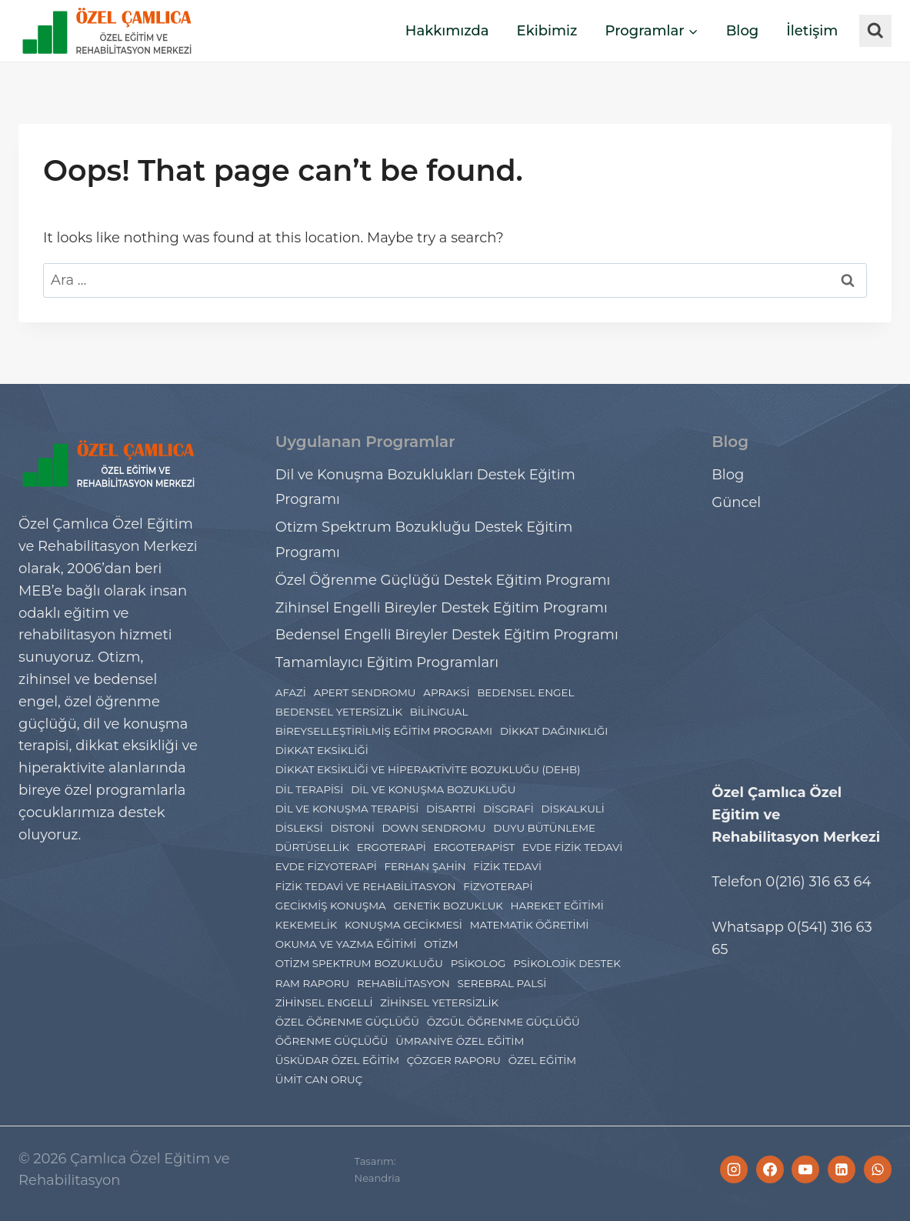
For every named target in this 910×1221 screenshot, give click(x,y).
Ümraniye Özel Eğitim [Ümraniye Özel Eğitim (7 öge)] (459, 1041)
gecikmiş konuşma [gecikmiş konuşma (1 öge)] (330, 905)
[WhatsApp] (878, 1169)
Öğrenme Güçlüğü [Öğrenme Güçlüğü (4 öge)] (331, 1041)
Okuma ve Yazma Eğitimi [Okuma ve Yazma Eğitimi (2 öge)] (346, 944)
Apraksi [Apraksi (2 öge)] (446, 692)
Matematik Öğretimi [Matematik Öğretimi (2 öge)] (529, 925)
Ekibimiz (547, 30)
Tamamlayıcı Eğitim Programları (386, 662)
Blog (742, 30)
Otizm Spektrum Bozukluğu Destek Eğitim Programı (424, 539)
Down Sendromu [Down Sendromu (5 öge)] (433, 828)
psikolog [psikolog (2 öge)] (478, 963)
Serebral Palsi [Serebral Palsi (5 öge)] (501, 983)
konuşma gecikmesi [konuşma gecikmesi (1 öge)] (403, 925)
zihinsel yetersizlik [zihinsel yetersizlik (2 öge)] (439, 1002)
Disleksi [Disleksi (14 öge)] (299, 828)
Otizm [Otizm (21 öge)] (441, 944)
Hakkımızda (447, 30)
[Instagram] (734, 1169)
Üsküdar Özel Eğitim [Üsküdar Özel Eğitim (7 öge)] (337, 1060)
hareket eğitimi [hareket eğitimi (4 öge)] (557, 905)
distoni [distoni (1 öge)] (353, 828)
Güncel (736, 502)
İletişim (812, 30)
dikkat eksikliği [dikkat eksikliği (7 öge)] (321, 750)
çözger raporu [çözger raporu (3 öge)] (454, 1060)
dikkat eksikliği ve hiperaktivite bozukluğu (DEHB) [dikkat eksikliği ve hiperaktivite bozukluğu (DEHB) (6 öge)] (428, 769)
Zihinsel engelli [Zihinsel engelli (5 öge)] (324, 1002)
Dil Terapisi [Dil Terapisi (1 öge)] (309, 789)
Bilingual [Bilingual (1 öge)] (439, 712)
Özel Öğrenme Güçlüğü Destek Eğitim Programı (443, 580)
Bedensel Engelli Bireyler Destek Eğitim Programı (446, 634)
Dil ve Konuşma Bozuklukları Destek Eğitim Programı (425, 487)
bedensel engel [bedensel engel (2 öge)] (525, 692)
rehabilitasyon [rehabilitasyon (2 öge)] (403, 983)
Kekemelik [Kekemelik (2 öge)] (306, 925)
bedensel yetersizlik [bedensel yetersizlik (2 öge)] (338, 712)
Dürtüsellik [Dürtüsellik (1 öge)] (312, 847)
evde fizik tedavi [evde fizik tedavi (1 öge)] (572, 847)
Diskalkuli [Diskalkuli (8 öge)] (572, 808)
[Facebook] (770, 1169)
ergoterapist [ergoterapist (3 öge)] (474, 847)
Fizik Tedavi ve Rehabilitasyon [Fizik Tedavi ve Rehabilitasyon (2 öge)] (365, 886)
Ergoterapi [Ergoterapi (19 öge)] (391, 847)
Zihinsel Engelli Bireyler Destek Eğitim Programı (441, 607)
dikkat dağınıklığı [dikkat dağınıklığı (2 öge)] (554, 731)
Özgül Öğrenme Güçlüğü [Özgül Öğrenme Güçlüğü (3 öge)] (503, 1022)
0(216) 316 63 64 (818, 881)
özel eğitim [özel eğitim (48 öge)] (542, 1060)
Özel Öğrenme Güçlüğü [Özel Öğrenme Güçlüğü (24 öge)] (347, 1022)
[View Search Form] (875, 31)
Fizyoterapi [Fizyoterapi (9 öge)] (497, 886)
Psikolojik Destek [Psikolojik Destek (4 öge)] (567, 963)
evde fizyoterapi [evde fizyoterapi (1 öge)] (326, 866)
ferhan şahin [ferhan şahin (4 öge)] (424, 866)
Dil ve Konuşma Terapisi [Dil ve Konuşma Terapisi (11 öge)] (347, 808)
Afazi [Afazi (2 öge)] (290, 692)
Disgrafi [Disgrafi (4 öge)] (508, 808)
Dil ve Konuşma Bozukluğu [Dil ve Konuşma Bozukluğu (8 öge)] (433, 789)
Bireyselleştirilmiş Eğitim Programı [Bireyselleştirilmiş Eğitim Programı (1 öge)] (383, 731)
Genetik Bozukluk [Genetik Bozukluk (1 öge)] (447, 905)
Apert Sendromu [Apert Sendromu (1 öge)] (365, 692)
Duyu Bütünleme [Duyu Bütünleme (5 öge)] (544, 828)
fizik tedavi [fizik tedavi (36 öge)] (507, 866)
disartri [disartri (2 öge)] (450, 808)
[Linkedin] (841, 1169)
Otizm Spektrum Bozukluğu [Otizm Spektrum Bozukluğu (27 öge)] (359, 963)
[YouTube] (805, 1169)
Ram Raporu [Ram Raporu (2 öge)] (312, 983)
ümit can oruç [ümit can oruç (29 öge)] (318, 1079)
